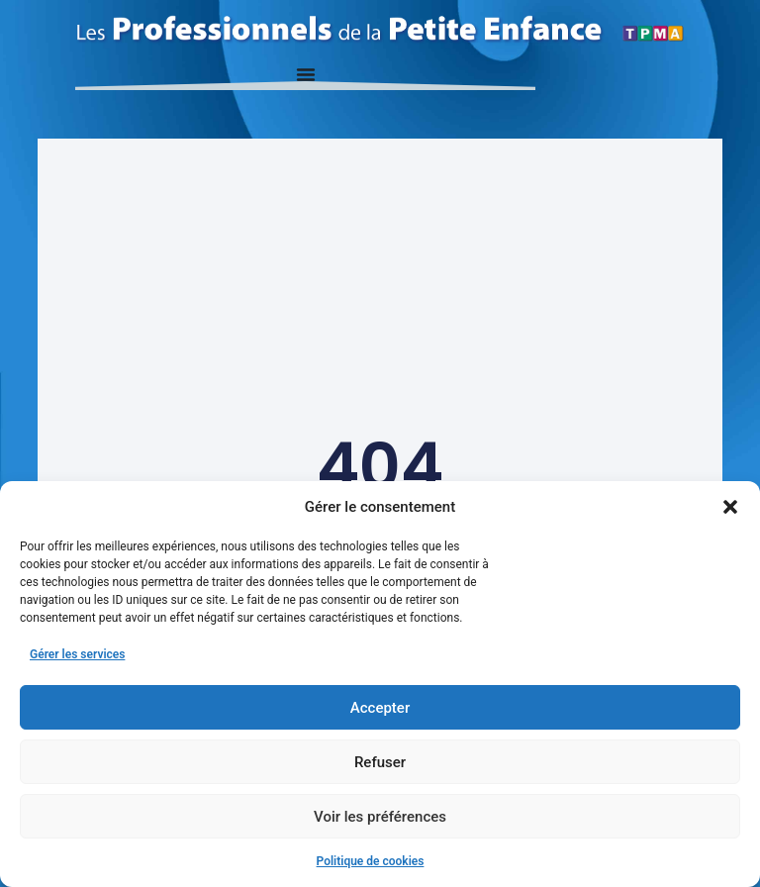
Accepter (380, 708)
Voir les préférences (380, 817)
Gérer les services (77, 654)
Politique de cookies (371, 861)
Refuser (380, 762)
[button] (730, 507)
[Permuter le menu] (306, 74)
